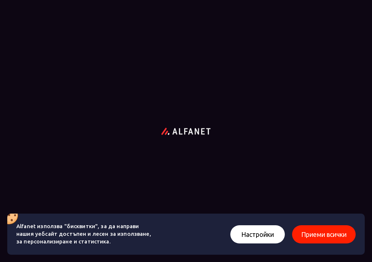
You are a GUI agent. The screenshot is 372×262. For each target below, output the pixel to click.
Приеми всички (324, 234)
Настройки (257, 234)
